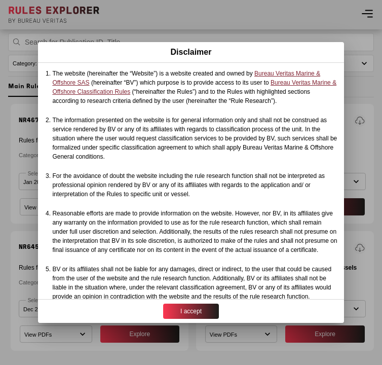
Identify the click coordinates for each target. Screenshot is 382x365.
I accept (191, 311)
